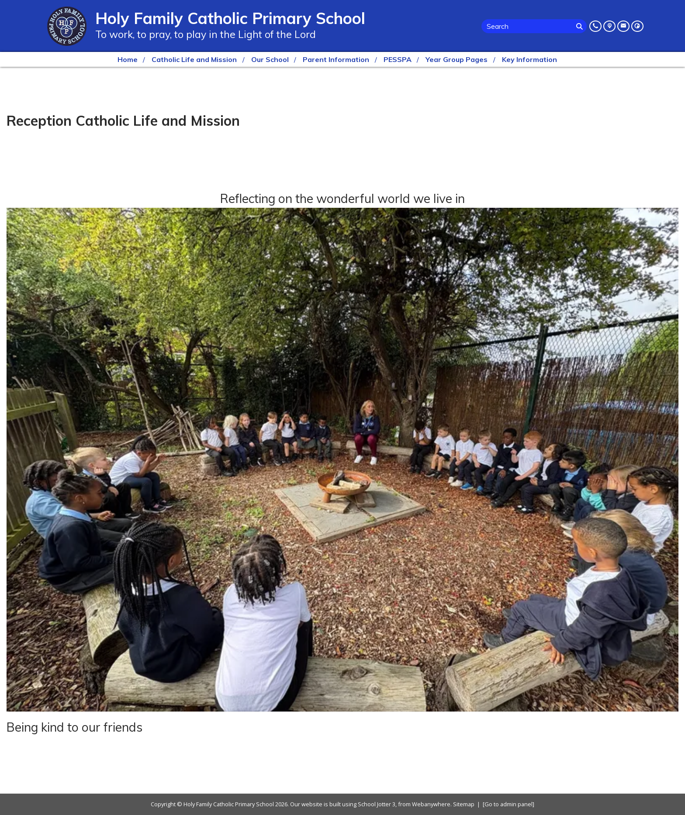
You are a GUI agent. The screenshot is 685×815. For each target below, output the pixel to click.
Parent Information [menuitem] (336, 59)
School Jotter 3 (376, 804)
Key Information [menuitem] (529, 59)
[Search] (580, 26)
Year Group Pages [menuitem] (457, 59)
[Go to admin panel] (508, 804)
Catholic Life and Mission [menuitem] (194, 59)
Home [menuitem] (128, 59)
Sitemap (463, 804)
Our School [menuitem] (270, 59)
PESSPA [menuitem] (398, 59)
